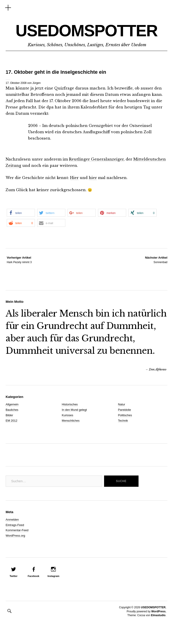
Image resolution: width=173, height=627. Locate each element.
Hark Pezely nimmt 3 (19, 259)
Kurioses (67, 415)
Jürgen (36, 83)
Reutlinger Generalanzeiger (96, 159)
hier (93, 177)
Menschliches (71, 420)
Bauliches (12, 409)
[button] (21, 213)
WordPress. (158, 611)
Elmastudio (158, 615)
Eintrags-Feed (15, 525)
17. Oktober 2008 (16, 83)
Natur (121, 404)
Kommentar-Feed (17, 530)
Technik (123, 420)
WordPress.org (15, 535)
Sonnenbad (156, 259)
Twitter (13, 576)
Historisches (70, 404)
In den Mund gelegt (74, 409)
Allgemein (12, 404)
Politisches (125, 415)
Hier (74, 177)
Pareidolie (124, 409)
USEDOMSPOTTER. (153, 607)
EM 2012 (11, 420)
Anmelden (12, 519)
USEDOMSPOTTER (86, 31)
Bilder (9, 415)
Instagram (53, 576)
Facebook (33, 576)
